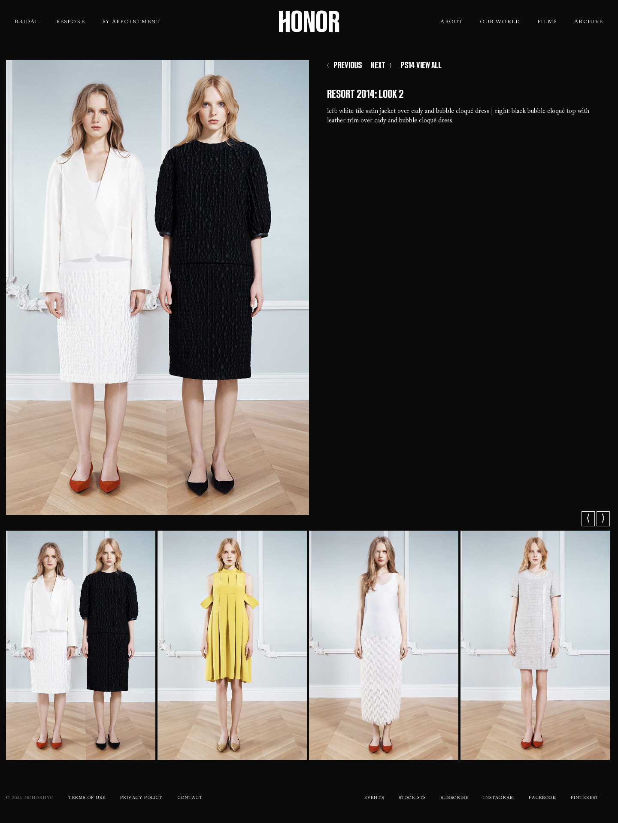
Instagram (498, 798)
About (451, 21)
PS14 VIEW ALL (421, 65)
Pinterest (585, 798)
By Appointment (131, 21)
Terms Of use (86, 798)
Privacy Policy (141, 798)
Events (374, 798)
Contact (190, 798)
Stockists (412, 798)
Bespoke (70, 21)
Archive (588, 21)
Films (547, 21)
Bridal (27, 21)
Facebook (542, 798)
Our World (500, 21)
